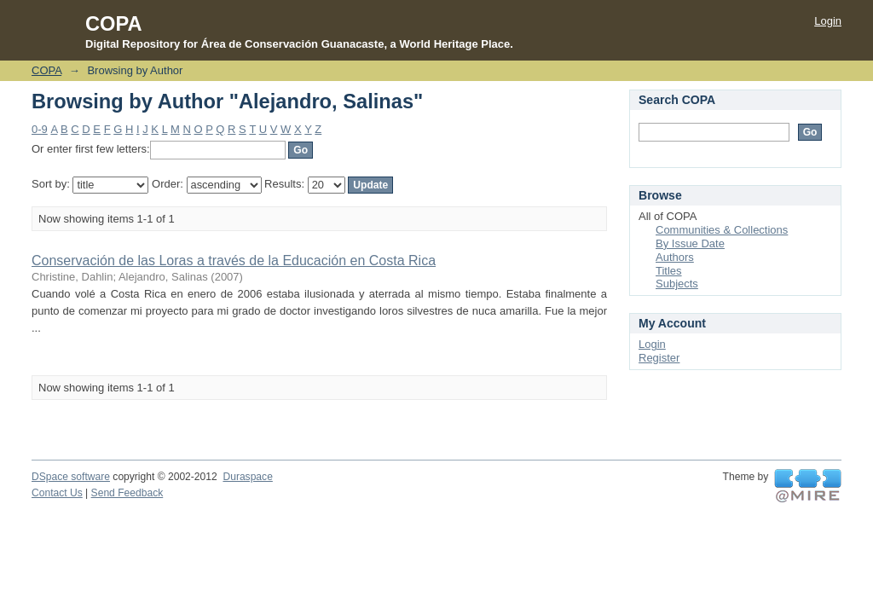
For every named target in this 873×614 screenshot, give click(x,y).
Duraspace (247, 477)
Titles (669, 270)
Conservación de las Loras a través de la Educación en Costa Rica (234, 260)
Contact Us (57, 493)
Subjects (677, 283)
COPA (46, 70)
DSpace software (71, 477)
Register (659, 357)
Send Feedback (127, 493)
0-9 (40, 129)
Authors (675, 257)
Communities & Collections (722, 229)
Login (827, 20)
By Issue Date (690, 243)
